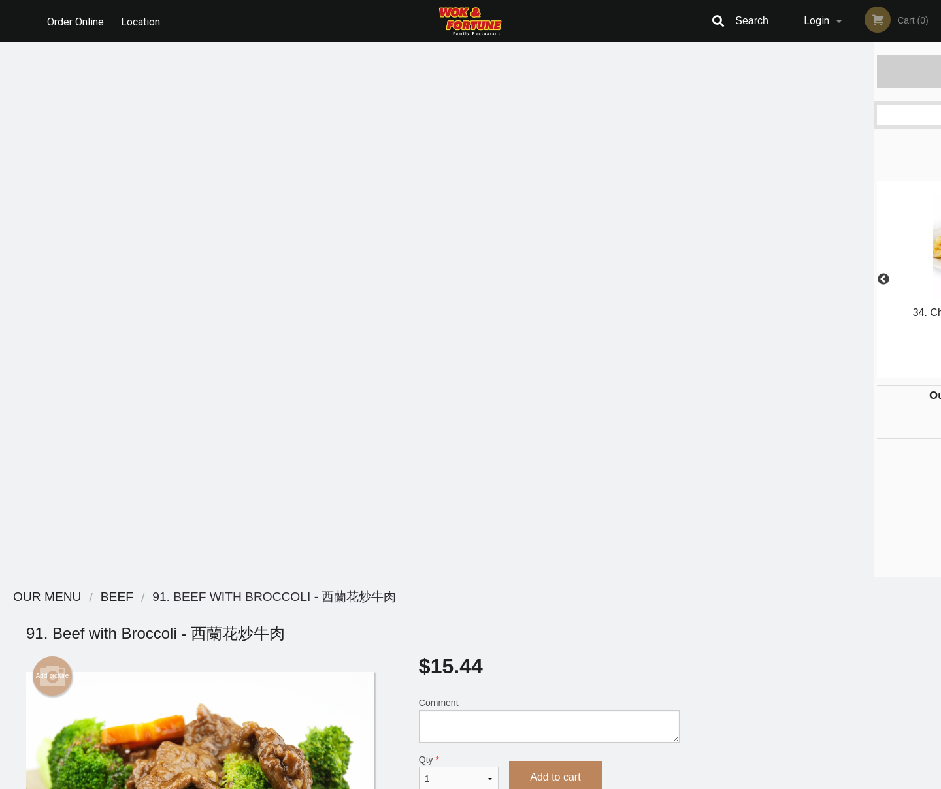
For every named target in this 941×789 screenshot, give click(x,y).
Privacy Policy (561, 646)
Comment (549, 184)
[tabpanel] (823, 271)
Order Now (823, 70)
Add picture (52, 140)
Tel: (683, 646)
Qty (459, 237)
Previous (715, 279)
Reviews (550, 614)
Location (142, 20)
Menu (436, 614)
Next (931, 279)
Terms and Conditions (575, 631)
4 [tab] (843, 371)
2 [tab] (803, 371)
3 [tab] (823, 371)
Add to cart (555, 241)
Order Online (75, 20)
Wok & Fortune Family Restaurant (255, 597)
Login (816, 20)
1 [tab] (784, 371)
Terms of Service (492, 779)
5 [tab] (862, 371)
